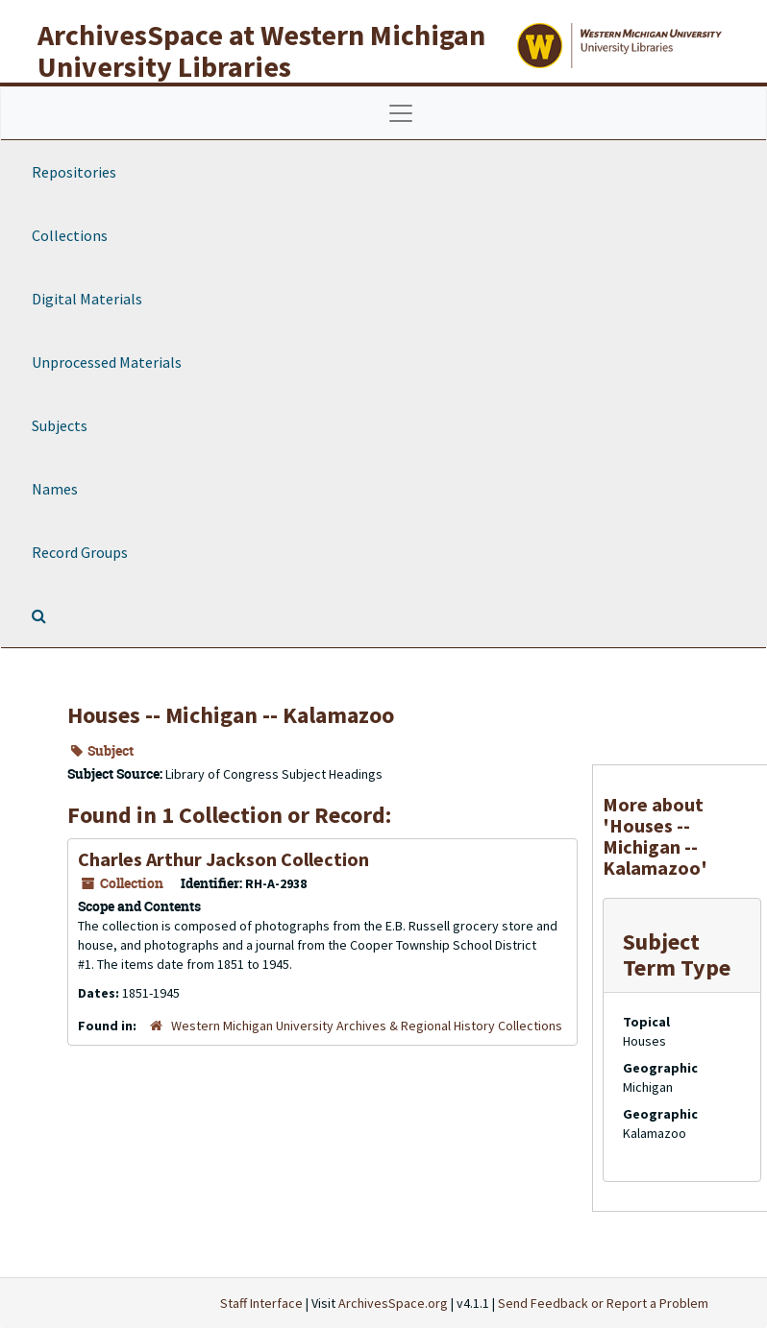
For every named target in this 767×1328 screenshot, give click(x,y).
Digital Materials (87, 298)
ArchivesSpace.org (393, 1303)
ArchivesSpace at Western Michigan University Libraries (261, 50)
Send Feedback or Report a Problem (603, 1303)
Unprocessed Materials (107, 362)
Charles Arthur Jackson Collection (223, 859)
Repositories (74, 171)
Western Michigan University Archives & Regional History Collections (366, 1025)
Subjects (59, 425)
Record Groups (80, 552)
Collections (70, 235)
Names (55, 488)
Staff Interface (261, 1303)
